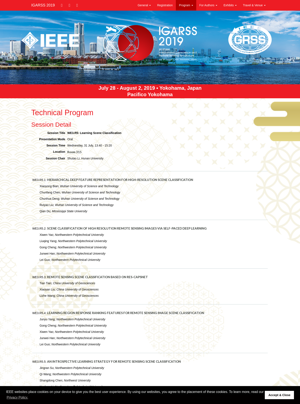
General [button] (144, 5)
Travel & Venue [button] (254, 5)
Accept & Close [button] (279, 395)
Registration (165, 5)
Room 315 (74, 152)
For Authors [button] (208, 5)
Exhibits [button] (230, 5)
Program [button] (186, 5)
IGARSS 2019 (43, 5)
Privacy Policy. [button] (17, 397)
